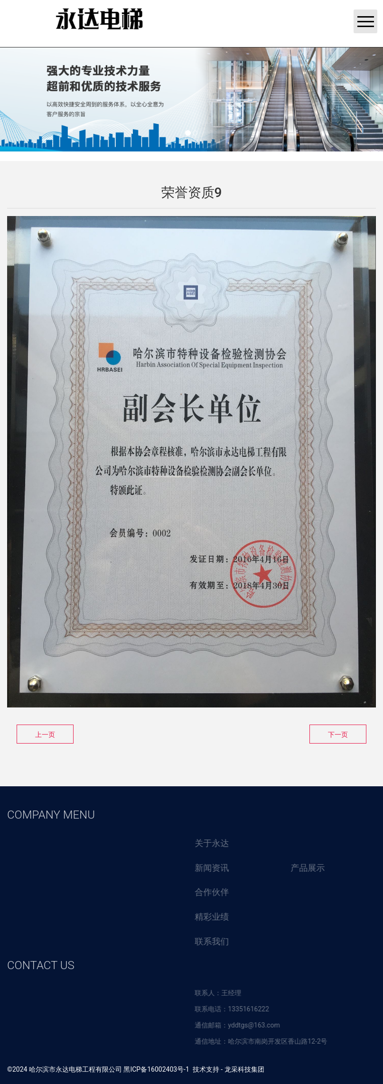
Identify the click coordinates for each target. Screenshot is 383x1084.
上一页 (45, 734)
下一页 (338, 734)
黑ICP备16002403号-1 (156, 1069)
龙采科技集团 (244, 1069)
